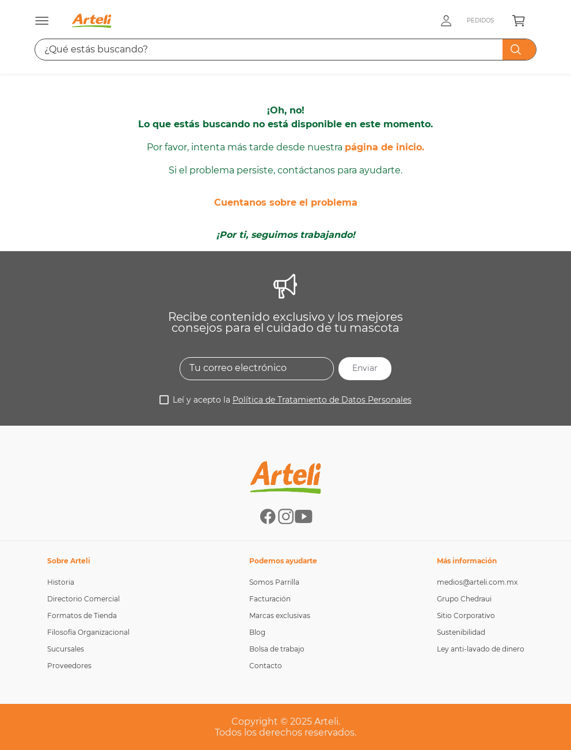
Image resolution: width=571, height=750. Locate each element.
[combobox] (286, 49)
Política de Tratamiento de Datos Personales (322, 400)
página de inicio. (384, 147)
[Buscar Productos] (518, 49)
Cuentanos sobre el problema (285, 202)
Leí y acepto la (292, 399)
